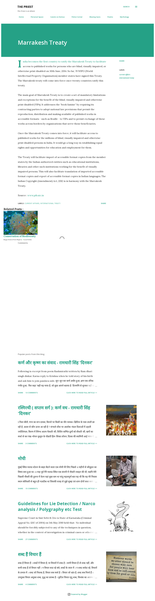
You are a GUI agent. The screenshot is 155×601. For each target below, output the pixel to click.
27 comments (31, 539)
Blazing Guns (93, 17)
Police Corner (75, 17)
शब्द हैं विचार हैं (29, 554)
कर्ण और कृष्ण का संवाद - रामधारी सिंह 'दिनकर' (55, 363)
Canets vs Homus (56, 17)
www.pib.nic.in (36, 195)
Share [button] (121, 61)
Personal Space (35, 17)
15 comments (31, 488)
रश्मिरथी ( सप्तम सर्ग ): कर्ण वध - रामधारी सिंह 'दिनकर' (54, 410)
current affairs (124, 74)
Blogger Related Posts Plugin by (18, 239)
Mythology (123, 17)
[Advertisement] (58, 323)
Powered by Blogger (77, 594)
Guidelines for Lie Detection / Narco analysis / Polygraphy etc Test (56, 506)
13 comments (31, 393)
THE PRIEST (25, 7)
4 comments (31, 584)
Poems (108, 17)
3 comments (31, 443)
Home (19, 17)
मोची (21, 458)
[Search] (126, 6)
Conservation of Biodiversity (20, 236)
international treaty (126, 78)
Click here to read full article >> (81, 393)
